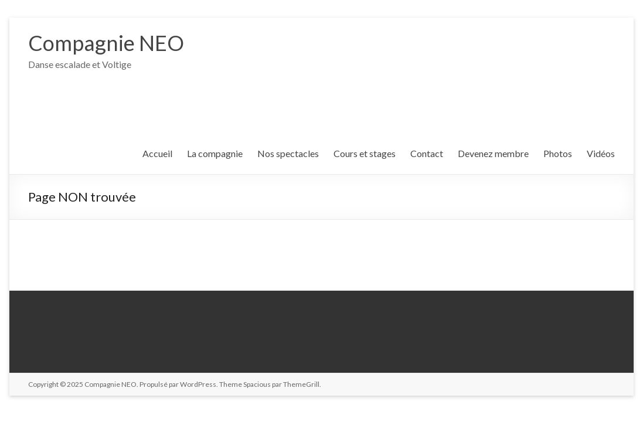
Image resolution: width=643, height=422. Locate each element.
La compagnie (215, 153)
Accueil (157, 153)
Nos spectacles (288, 153)
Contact (426, 153)
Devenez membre (493, 153)
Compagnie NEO (106, 43)
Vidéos (601, 153)
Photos (557, 153)
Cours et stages (365, 153)
